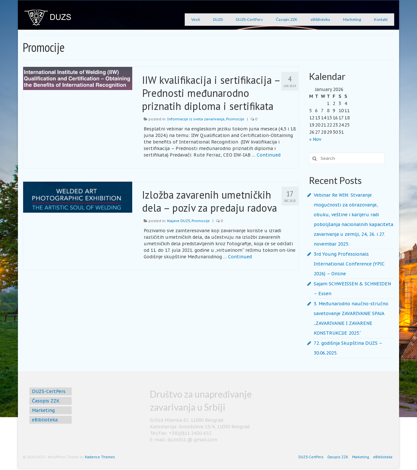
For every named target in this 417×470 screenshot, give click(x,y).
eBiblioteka (320, 19)
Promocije (235, 119)
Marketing (352, 19)
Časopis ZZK (286, 19)
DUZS (218, 19)
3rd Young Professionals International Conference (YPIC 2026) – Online (349, 264)
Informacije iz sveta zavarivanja (195, 119)
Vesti (195, 19)
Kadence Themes (100, 457)
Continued (268, 155)
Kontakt (381, 19)
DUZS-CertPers (249, 19)
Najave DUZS (178, 221)
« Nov (315, 139)
